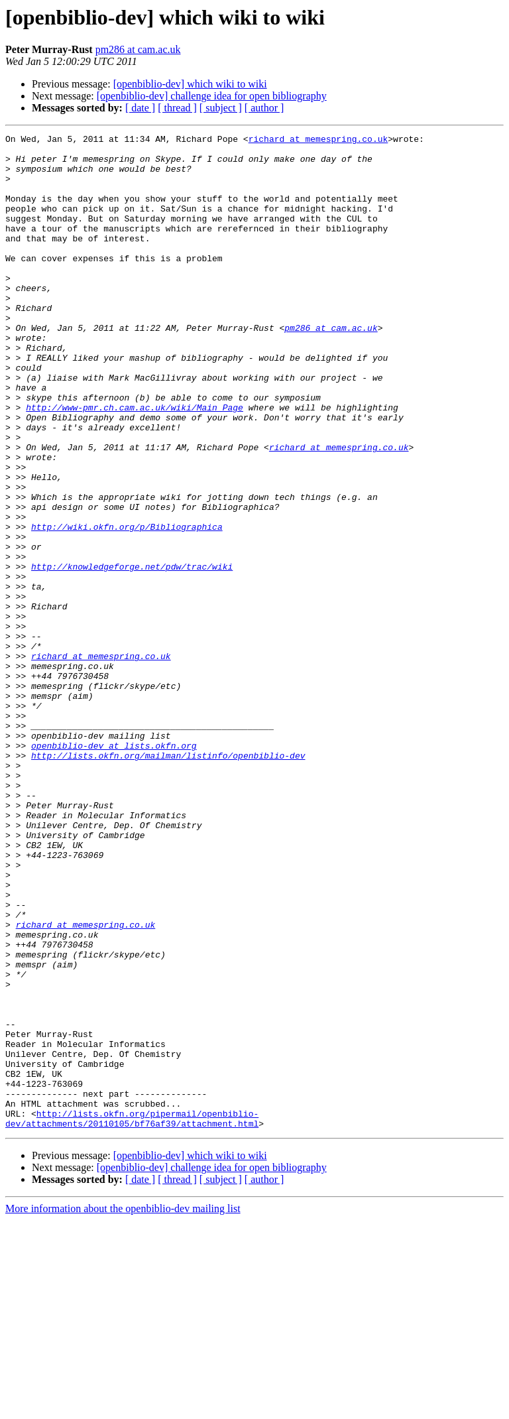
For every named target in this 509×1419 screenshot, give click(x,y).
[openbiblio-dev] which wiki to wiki (190, 84)
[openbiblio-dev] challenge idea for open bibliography (212, 95)
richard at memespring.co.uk (318, 141)
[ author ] (264, 107)
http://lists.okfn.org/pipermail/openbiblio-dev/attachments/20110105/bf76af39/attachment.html (131, 1316)
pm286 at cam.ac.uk (138, 49)
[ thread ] (177, 107)
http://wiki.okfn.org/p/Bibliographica (127, 606)
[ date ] (140, 107)
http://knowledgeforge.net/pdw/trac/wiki (132, 654)
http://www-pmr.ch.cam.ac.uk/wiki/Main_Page (134, 463)
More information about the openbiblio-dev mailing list (123, 1407)
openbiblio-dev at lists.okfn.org (114, 869)
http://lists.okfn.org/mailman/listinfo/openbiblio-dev (168, 881)
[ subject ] (220, 107)
